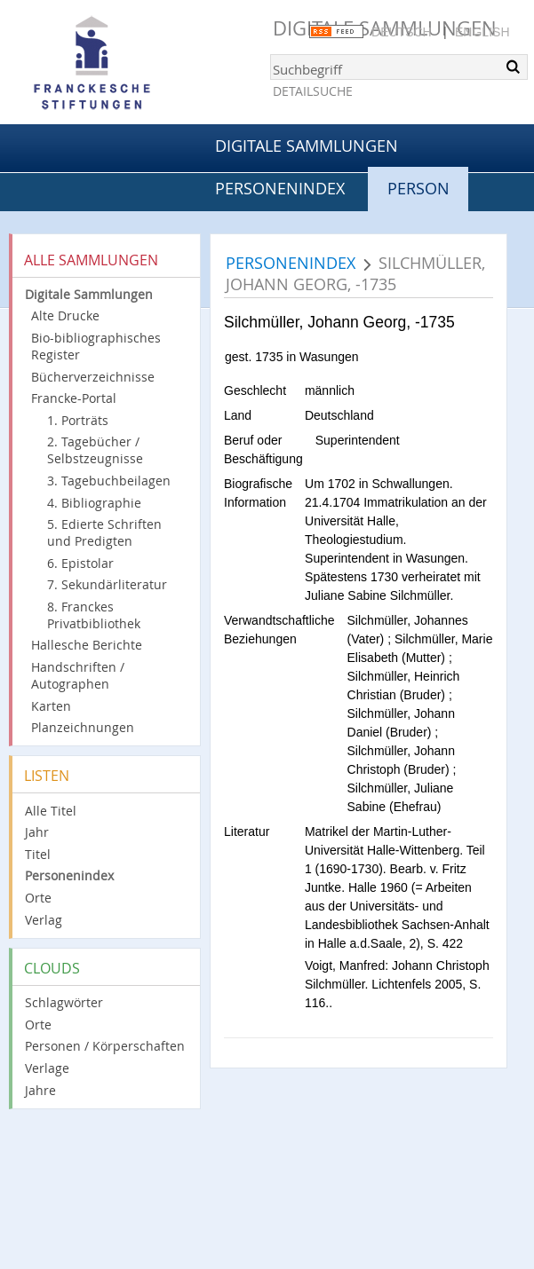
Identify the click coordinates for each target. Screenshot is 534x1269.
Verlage (47, 1068)
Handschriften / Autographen (77, 675)
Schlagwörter (64, 1002)
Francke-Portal (73, 398)
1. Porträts (77, 420)
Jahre (40, 1090)
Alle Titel (50, 810)
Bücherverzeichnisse (93, 376)
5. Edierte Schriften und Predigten (104, 532)
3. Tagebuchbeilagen (109, 480)
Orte (38, 897)
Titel (38, 854)
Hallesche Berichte (86, 644)
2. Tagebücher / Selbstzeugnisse (95, 450)
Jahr (37, 832)
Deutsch (401, 32)
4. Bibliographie (94, 502)
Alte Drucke (65, 315)
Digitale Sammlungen (306, 145)
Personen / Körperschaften (105, 1045)
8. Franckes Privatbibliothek (93, 615)
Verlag (43, 919)
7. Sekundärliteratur (107, 584)
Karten (51, 706)
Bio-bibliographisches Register (96, 346)
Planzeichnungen (82, 727)
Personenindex (280, 188)
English (482, 32)
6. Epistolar (80, 563)
